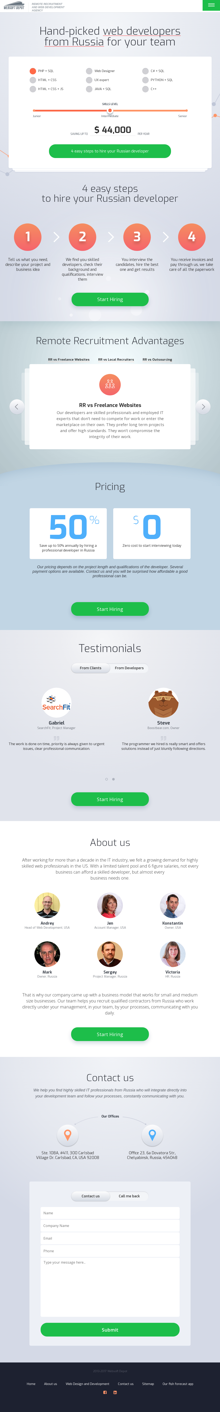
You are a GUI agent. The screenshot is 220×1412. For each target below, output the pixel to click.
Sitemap (148, 1384)
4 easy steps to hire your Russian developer (110, 151)
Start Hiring (110, 299)
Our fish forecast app (178, 1384)
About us (50, 1384)
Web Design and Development (87, 1384)
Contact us (126, 1384)
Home (31, 1384)
